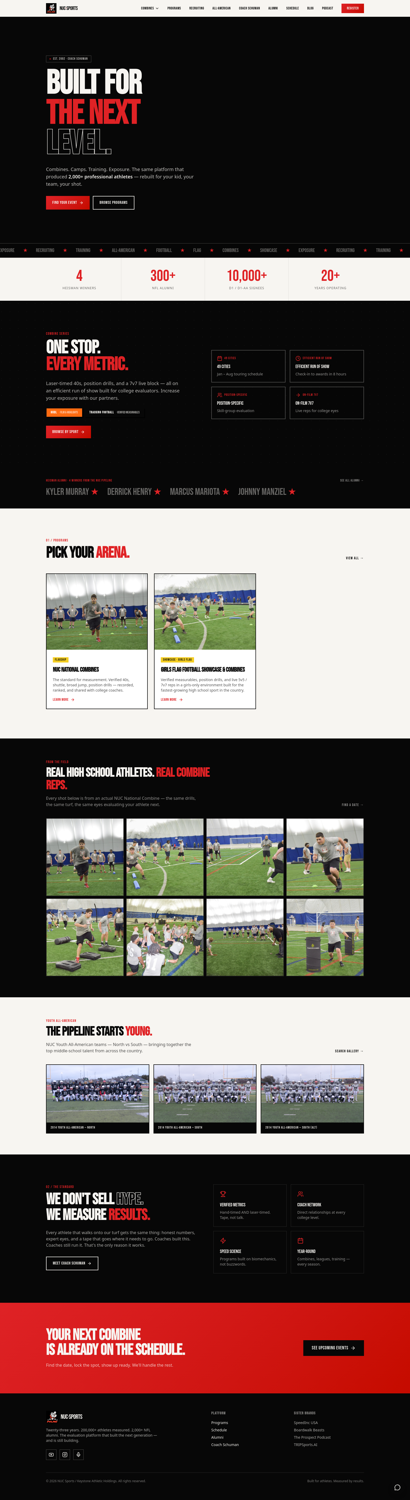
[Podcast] (78, 1454)
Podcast (327, 8)
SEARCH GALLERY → (349, 1051)
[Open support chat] (397, 1487)
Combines (150, 8)
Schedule (292, 8)
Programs (174, 8)
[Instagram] (65, 1454)
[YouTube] (51, 1454)
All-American (222, 8)
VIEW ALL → (355, 558)
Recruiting (196, 8)
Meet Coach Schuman (72, 1263)
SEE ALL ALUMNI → (352, 481)
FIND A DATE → (353, 805)
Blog (310, 8)
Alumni (273, 8)
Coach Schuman (249, 8)
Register (353, 8)
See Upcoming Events (334, 1348)
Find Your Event (67, 202)
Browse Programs (114, 202)
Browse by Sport (68, 431)
